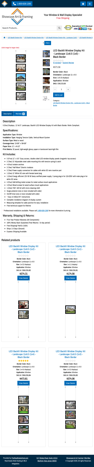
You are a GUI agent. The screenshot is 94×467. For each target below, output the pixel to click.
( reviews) (57, 62)
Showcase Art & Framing (74, 458)
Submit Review (68, 62)
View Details (23, 278)
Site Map (87, 458)
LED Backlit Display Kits (15, 38)
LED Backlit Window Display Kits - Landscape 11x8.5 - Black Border (71, 104)
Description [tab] (7, 113)
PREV (48, 43)
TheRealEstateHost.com (20, 458)
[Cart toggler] (83, 3)
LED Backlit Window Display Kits (34, 38)
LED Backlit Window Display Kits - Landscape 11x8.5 (61, 38)
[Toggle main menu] (90, 3)
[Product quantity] (61, 89)
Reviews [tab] (20, 113)
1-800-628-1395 (22, 3)
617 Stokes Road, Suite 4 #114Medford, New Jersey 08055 (47, 459)
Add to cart (59, 95)
